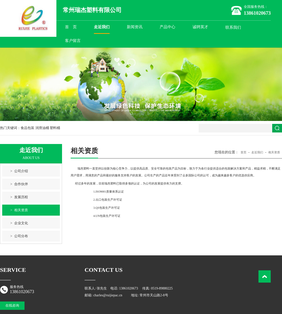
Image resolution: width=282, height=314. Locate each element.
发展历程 (21, 197)
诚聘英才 (200, 27)
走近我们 (102, 27)
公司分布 (21, 236)
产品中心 (167, 27)
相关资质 (21, 210)
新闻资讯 (134, 27)
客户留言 (73, 41)
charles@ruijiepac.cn (107, 295)
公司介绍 (21, 171)
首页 (243, 152)
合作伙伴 (21, 184)
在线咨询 (12, 305)
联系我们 (233, 27)
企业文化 (21, 223)
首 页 (71, 27)
